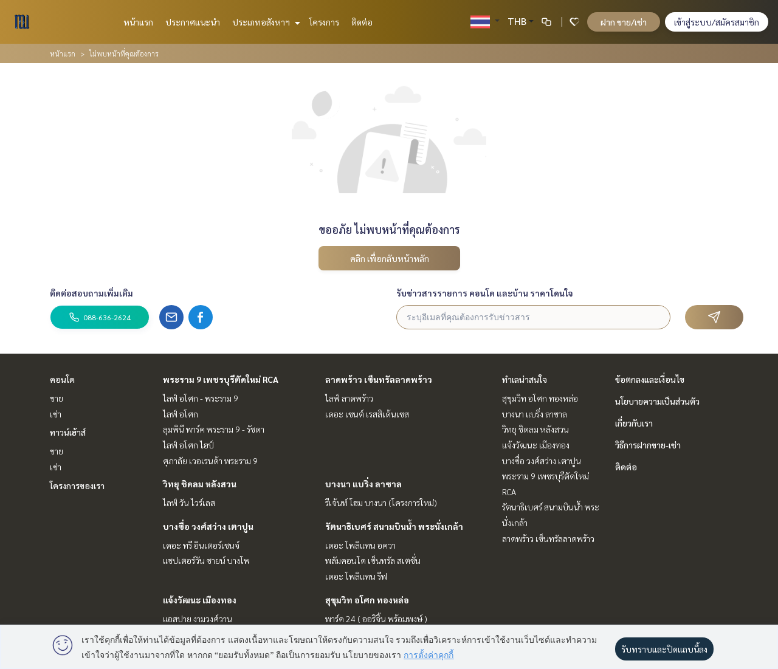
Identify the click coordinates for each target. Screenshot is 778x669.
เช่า (55, 413)
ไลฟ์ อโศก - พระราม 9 (200, 398)
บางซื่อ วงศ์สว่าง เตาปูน (208, 526)
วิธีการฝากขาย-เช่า (648, 444)
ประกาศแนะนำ (192, 21)
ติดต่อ (362, 21)
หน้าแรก (138, 21)
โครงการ (324, 21)
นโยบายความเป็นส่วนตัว (657, 401)
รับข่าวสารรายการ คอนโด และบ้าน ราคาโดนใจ (484, 292)
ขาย (56, 398)
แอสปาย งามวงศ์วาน (197, 618)
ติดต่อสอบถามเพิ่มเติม (91, 292)
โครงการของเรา (77, 485)
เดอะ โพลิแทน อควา (360, 545)
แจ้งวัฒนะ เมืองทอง (199, 599)
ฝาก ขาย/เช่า (624, 21)
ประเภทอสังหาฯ (264, 21)
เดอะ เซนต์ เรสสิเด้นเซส (367, 413)
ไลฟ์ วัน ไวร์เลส (189, 502)
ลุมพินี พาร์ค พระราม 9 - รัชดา (213, 429)
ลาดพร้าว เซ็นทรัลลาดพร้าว (378, 379)
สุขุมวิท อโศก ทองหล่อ (367, 599)
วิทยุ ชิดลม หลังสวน (199, 483)
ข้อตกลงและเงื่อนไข (649, 379)
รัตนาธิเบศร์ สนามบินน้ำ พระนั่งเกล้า (394, 526)
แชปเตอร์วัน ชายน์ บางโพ (206, 560)
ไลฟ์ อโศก (180, 413)
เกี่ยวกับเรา (634, 422)
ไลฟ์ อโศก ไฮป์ (188, 444)
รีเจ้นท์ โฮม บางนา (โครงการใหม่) (381, 502)
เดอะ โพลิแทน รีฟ (356, 576)
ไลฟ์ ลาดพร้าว (349, 398)
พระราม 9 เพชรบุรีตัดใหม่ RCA (220, 379)
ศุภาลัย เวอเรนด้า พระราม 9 (210, 460)
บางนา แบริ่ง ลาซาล (363, 483)
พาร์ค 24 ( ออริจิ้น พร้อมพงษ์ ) (376, 618)
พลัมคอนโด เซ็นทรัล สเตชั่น (373, 560)
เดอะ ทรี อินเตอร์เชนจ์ (201, 545)
